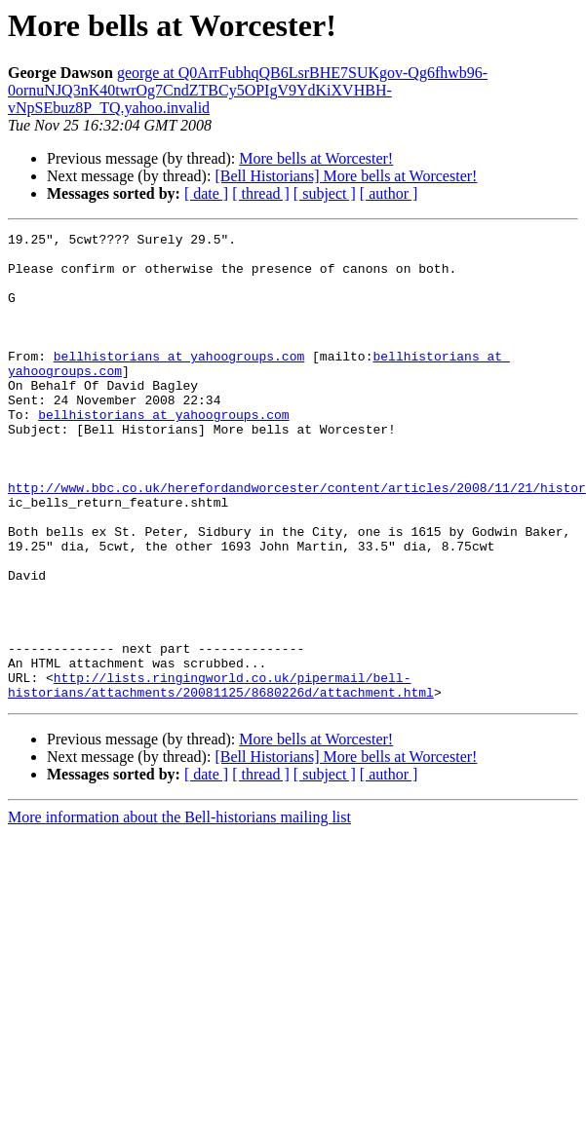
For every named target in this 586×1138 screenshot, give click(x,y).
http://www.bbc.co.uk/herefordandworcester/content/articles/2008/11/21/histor (297, 540)
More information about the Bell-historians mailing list (179, 910)
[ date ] (206, 193)
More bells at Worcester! (316, 158)
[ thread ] (261, 193)
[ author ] (389, 193)
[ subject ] (324, 193)
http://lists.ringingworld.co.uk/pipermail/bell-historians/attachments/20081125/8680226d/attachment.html (221, 776)
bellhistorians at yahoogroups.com (179, 382)
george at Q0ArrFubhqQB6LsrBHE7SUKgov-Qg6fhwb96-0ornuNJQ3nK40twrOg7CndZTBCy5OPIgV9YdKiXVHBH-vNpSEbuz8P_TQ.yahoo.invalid (248, 90)
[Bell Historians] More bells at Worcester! (346, 176)
